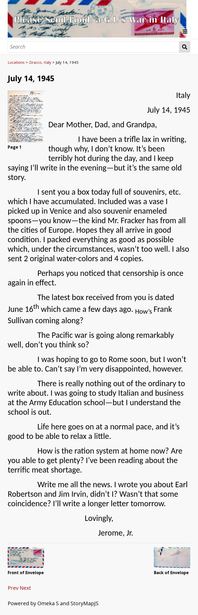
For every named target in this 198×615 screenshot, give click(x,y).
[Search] (93, 47)
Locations (16, 62)
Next (25, 587)
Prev (13, 587)
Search (184, 47)
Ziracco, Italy (40, 62)
